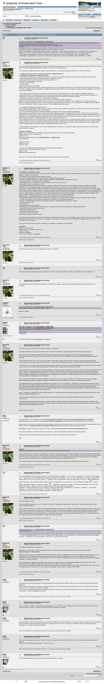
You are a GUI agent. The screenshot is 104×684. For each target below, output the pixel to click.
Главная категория (10, 24)
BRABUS (5, 322)
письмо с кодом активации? (15, 9)
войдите (21, 8)
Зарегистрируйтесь (82, 10)
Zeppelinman (92, 16)
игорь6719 (5, 302)
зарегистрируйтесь (29, 8)
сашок (4, 579)
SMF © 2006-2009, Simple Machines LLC (57, 681)
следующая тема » (98, 27)
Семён (4, 601)
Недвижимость (10, 26)
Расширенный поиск (35, 16)
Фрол (4, 415)
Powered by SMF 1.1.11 (43, 681)
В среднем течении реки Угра (12, 23)
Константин (6, 62)
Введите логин (91, 10)
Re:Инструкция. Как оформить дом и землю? (37, 168)
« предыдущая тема (90, 27)
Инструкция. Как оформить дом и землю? (20, 27)
